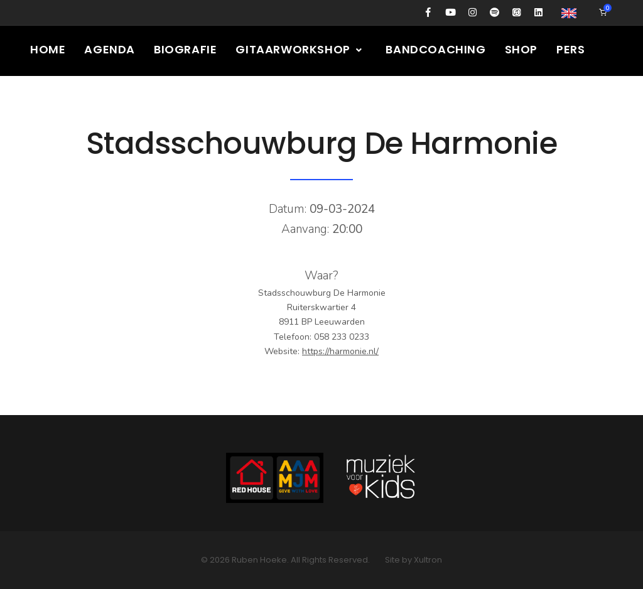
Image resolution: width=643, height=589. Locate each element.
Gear (261, 99)
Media (132, 99)
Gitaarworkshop (299, 49)
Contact (400, 99)
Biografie (185, 49)
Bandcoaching (435, 49)
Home (47, 49)
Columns (59, 99)
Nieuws (204, 99)
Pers (570, 49)
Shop (521, 49)
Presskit (323, 99)
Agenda (109, 49)
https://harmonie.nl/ (340, 351)
